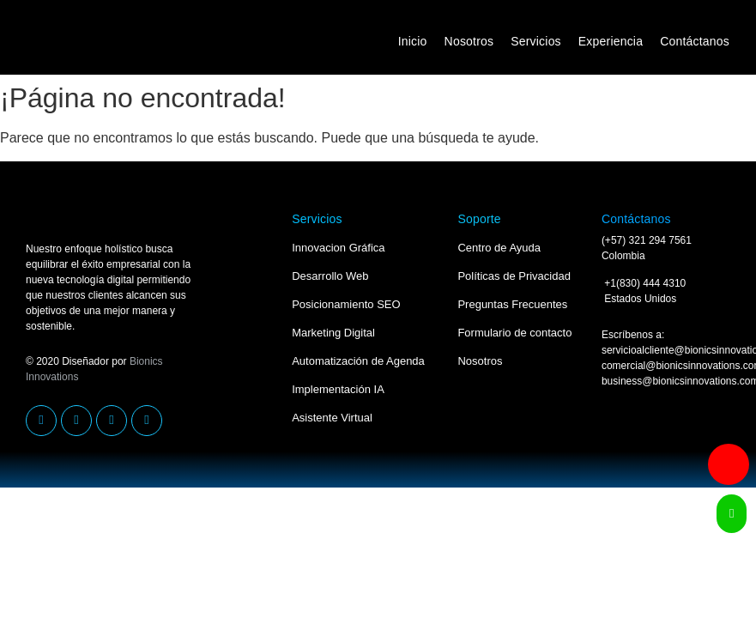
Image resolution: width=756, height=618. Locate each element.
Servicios (536, 41)
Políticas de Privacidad (514, 276)
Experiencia (610, 41)
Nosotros (469, 41)
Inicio (412, 41)
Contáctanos (694, 41)
